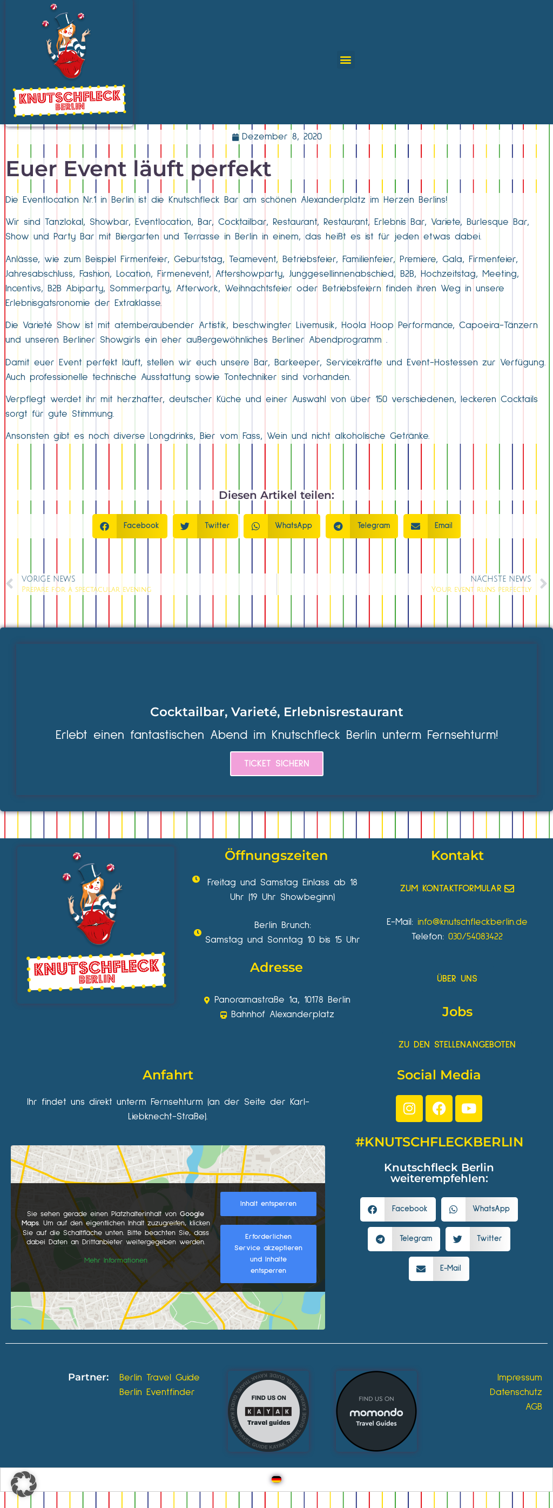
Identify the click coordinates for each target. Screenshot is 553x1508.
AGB (533, 1407)
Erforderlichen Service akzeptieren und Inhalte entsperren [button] (268, 1254)
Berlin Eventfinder (157, 1392)
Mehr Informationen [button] (115, 1260)
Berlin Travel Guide (159, 1378)
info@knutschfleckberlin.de (472, 922)
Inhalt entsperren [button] (268, 1203)
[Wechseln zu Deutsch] (276, 1479)
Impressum (519, 1378)
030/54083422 (475, 937)
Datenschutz (516, 1392)
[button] (346, 60)
